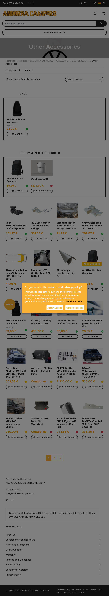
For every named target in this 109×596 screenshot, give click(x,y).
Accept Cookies (54, 308)
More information (74, 301)
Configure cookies (74, 308)
